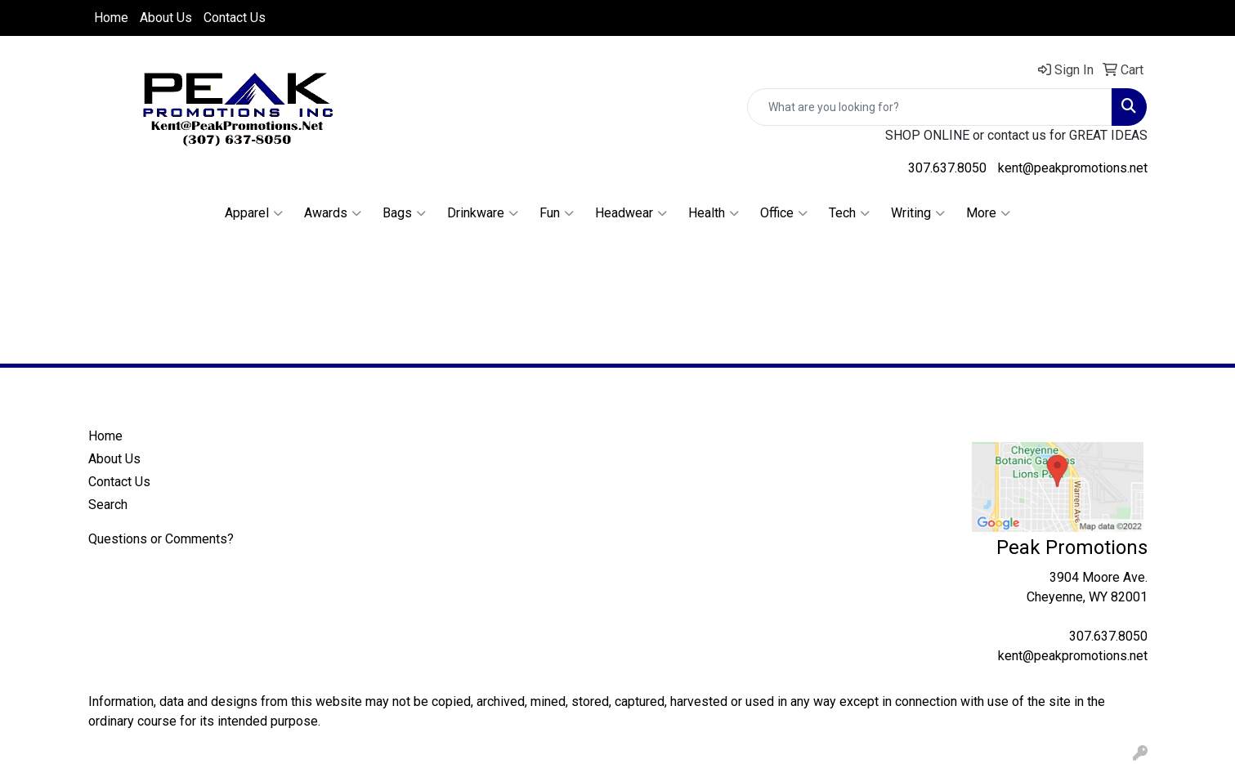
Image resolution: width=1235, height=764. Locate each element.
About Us (166, 17)
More (988, 213)
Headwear (631, 213)
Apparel (254, 213)
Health (713, 213)
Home (111, 17)
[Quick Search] (929, 107)
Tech (849, 213)
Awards (332, 213)
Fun (556, 213)
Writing (918, 213)
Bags (404, 213)
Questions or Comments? (161, 539)
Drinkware (482, 213)
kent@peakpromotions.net (1073, 168)
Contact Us (235, 17)
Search (108, 504)
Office (784, 213)
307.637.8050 (947, 168)
